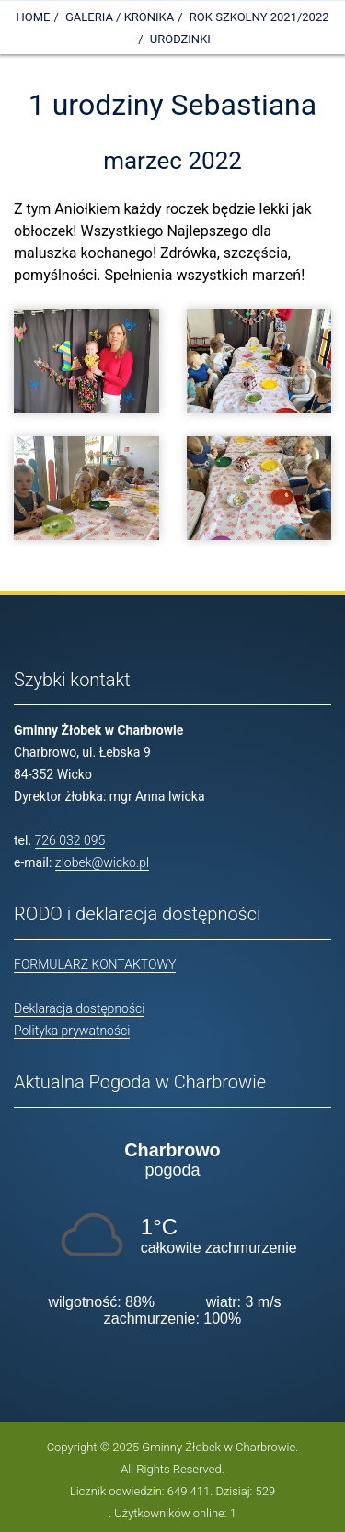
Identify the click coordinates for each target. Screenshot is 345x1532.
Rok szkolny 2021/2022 (259, 17)
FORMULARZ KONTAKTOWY (95, 964)
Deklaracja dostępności (79, 1008)
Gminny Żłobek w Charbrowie (218, 1447)
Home (33, 17)
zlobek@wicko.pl (102, 862)
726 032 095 (70, 840)
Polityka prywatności (72, 1030)
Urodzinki (180, 39)
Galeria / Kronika (119, 17)
